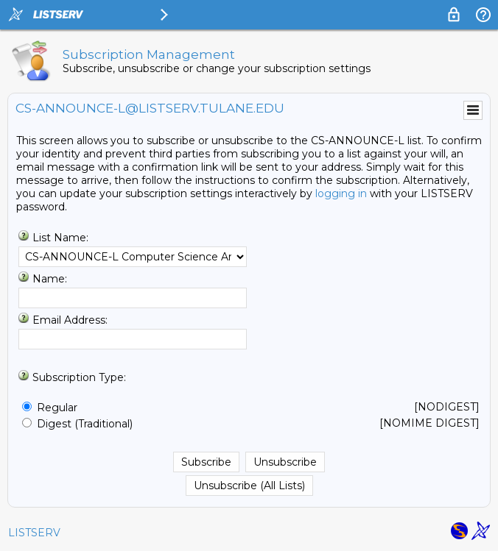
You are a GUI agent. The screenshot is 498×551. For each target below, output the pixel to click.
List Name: (60, 237)
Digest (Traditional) (85, 423)
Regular (57, 407)
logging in (341, 193)
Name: (49, 278)
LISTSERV (34, 532)
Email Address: (70, 320)
